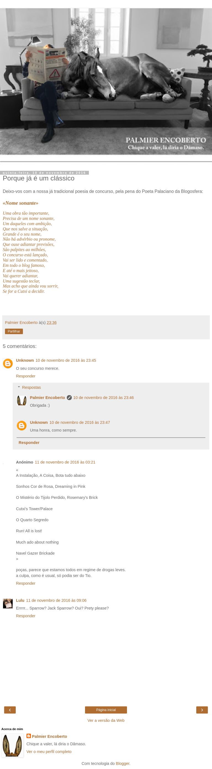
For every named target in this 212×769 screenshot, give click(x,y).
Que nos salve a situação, (25, 229)
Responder (25, 376)
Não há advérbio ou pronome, (29, 239)
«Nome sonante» (20, 203)
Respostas (31, 387)
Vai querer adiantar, (20, 275)
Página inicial (106, 710)
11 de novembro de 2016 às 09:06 (56, 600)
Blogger (122, 763)
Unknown (25, 360)
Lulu (20, 600)
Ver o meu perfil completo (48, 751)
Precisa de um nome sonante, (28, 218)
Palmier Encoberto (47, 397)
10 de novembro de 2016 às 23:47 (79, 422)
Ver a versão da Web (106, 720)
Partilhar (14, 331)
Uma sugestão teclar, (21, 281)
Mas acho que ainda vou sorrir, (30, 286)
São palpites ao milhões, (24, 249)
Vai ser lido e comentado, (25, 260)
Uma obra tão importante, (26, 213)
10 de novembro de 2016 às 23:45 (66, 360)
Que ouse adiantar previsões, (28, 244)
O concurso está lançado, (25, 254)
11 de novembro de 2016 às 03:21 (65, 462)
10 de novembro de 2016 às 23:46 (103, 397)
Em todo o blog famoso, (24, 265)
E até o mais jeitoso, (21, 270)
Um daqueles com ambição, (27, 223)
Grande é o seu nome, (22, 234)
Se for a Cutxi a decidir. (24, 291)
